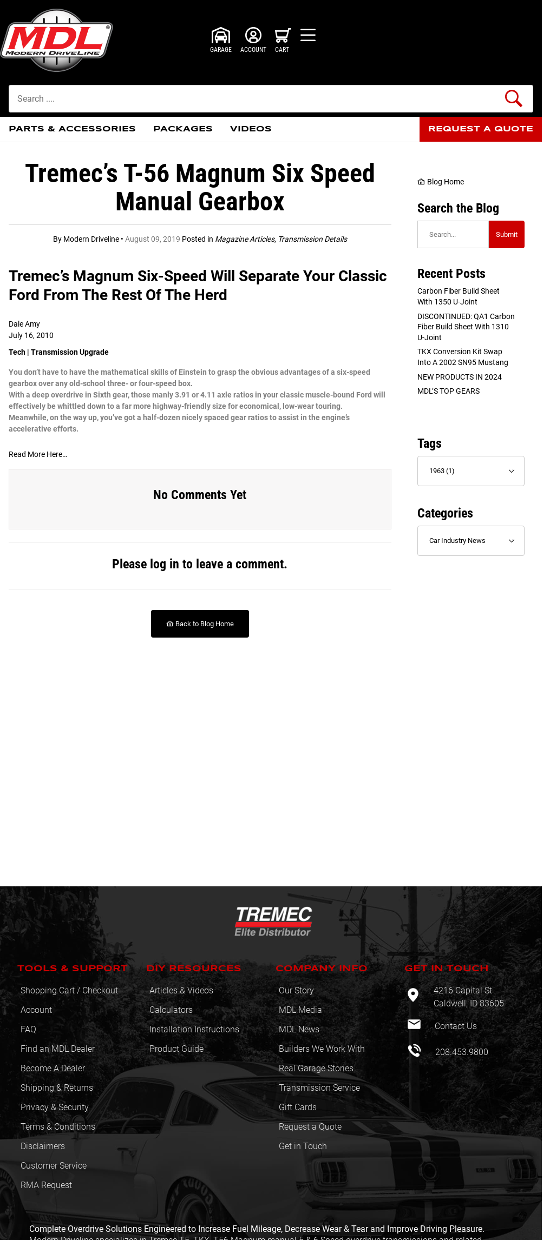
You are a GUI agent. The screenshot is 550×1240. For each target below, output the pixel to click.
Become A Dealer (53, 1068)
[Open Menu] (308, 35)
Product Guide (176, 1049)
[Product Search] (271, 98)
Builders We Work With (322, 1049)
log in (164, 564)
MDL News (299, 1029)
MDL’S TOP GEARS (448, 391)
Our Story (296, 990)
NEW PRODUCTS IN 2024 (459, 377)
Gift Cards (298, 1107)
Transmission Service (319, 1088)
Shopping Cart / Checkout (69, 990)
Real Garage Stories (316, 1068)
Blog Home (440, 181)
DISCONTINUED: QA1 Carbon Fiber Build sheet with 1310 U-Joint (466, 327)
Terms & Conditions (58, 1127)
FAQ (28, 1029)
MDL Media (300, 1010)
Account (36, 1010)
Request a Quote (310, 1127)
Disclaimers (43, 1146)
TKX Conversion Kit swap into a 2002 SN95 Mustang (462, 357)
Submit (507, 234)
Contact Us (455, 1026)
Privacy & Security (55, 1107)
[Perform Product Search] (514, 98)
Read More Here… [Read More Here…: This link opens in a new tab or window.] (38, 454)
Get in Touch (303, 1146)
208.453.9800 (460, 1052)
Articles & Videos (181, 990)
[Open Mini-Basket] (283, 40)
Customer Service (54, 1166)
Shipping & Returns (57, 1088)
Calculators (171, 1010)
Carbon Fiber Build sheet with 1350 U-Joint (458, 296)
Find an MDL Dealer (58, 1049)
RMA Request (46, 1185)
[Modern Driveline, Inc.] (63, 40)
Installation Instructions (194, 1029)
